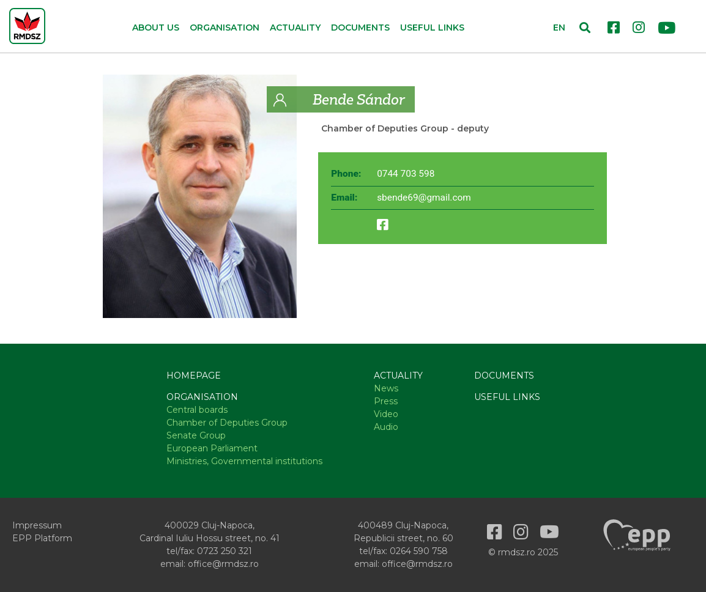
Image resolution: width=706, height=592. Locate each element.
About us (155, 27)
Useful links (432, 27)
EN (559, 27)
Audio (386, 426)
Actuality (398, 375)
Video (386, 414)
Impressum (37, 525)
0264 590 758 (419, 551)
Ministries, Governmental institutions (244, 461)
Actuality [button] (295, 27)
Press (386, 401)
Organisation (202, 396)
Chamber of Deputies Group (384, 128)
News (386, 388)
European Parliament (212, 448)
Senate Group (196, 435)
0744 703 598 (405, 173)
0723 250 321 (224, 551)
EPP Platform (42, 538)
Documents (360, 27)
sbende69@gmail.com (424, 197)
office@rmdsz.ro (223, 563)
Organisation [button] (224, 27)
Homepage (193, 375)
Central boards (197, 409)
